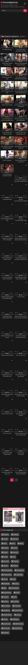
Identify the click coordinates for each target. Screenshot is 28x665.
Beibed (13, 543)
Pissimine (5, 601)
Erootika (5, 556)
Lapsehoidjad (19, 574)
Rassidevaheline (7, 614)
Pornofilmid (15, 601)
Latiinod (5, 579)
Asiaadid (5, 538)
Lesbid (13, 579)
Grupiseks (15, 561)
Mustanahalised (14, 588)
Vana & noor (6, 628)
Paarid (14, 596)
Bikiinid (21, 543)
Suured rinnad (6, 623)
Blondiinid (5, 547)
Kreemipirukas (20, 570)
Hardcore (5, 565)
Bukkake (5, 552)
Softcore (5, 619)
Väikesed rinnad (19, 623)
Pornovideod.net (9, 2)
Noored (17, 592)
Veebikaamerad (18, 628)
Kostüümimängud (7, 570)
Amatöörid (5, 534)
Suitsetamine (15, 619)
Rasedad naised (18, 610)
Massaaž (16, 583)
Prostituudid (17, 605)
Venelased (5, 632)
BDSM (5, 543)
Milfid (4, 588)
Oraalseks (5, 596)
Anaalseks (15, 534)
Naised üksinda (7, 592)
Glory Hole (6, 561)
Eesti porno (15, 552)
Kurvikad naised (7, 574)
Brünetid (15, 547)
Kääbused (15, 565)
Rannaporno (6, 610)
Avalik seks (15, 538)
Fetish (13, 556)
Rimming (18, 614)
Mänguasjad (6, 583)
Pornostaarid (6, 605)
